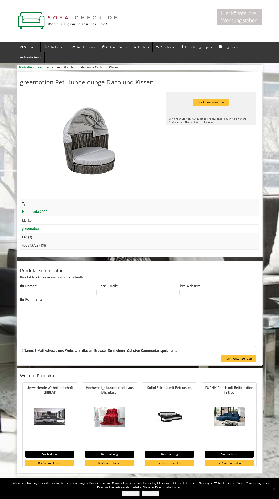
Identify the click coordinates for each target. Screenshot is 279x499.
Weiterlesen (150, 493)
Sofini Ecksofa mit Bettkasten (169, 387)
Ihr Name (28, 286)
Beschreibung (50, 454)
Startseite (25, 67)
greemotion (43, 67)
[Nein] (274, 488)
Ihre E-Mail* (109, 286)
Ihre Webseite (190, 286)
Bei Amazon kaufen (49, 463)
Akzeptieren (131, 493)
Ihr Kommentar (32, 299)
